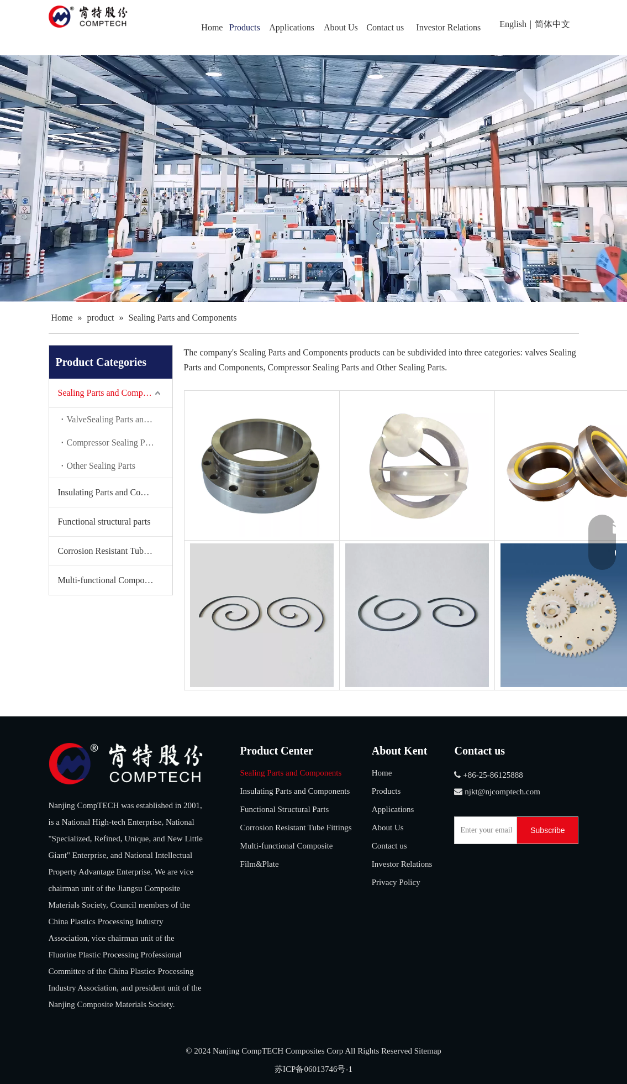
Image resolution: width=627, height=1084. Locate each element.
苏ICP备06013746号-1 (313, 1069)
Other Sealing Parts (101, 465)
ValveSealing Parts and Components (119, 419)
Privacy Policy (396, 882)
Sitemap (427, 1050)
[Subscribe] (547, 830)
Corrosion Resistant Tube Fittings (115, 551)
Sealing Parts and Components (112, 392)
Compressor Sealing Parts (112, 442)
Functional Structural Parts (284, 809)
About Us (388, 827)
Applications (393, 809)
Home (382, 772)
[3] (126, 763)
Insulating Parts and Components (115, 492)
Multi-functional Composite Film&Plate (115, 580)
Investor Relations (402, 864)
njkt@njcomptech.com (502, 791)
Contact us (389, 845)
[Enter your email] (483, 830)
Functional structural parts (104, 521)
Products (386, 791)
